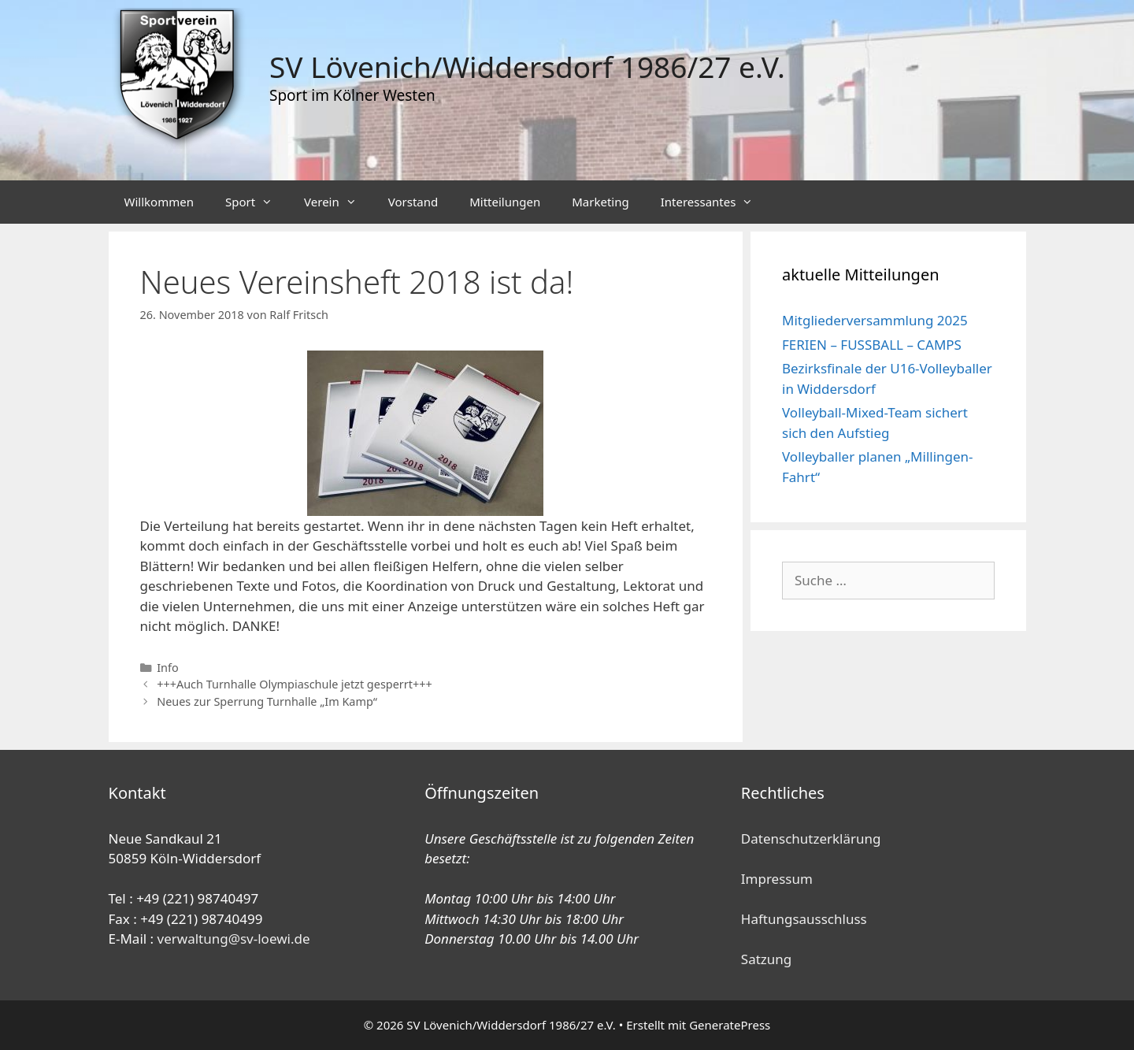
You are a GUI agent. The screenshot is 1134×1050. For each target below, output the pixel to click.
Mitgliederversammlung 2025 (875, 320)
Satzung (766, 959)
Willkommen (159, 202)
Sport (256, 202)
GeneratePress (729, 1025)
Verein (338, 202)
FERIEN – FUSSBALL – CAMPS (872, 345)
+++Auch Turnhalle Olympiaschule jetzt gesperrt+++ (294, 684)
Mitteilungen (504, 202)
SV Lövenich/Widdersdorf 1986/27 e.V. (527, 66)
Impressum (777, 879)
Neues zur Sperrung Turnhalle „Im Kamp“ (267, 701)
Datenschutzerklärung (811, 838)
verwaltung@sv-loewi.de (234, 938)
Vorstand (413, 202)
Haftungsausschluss (804, 919)
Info (168, 667)
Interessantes (715, 202)
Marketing (600, 202)
